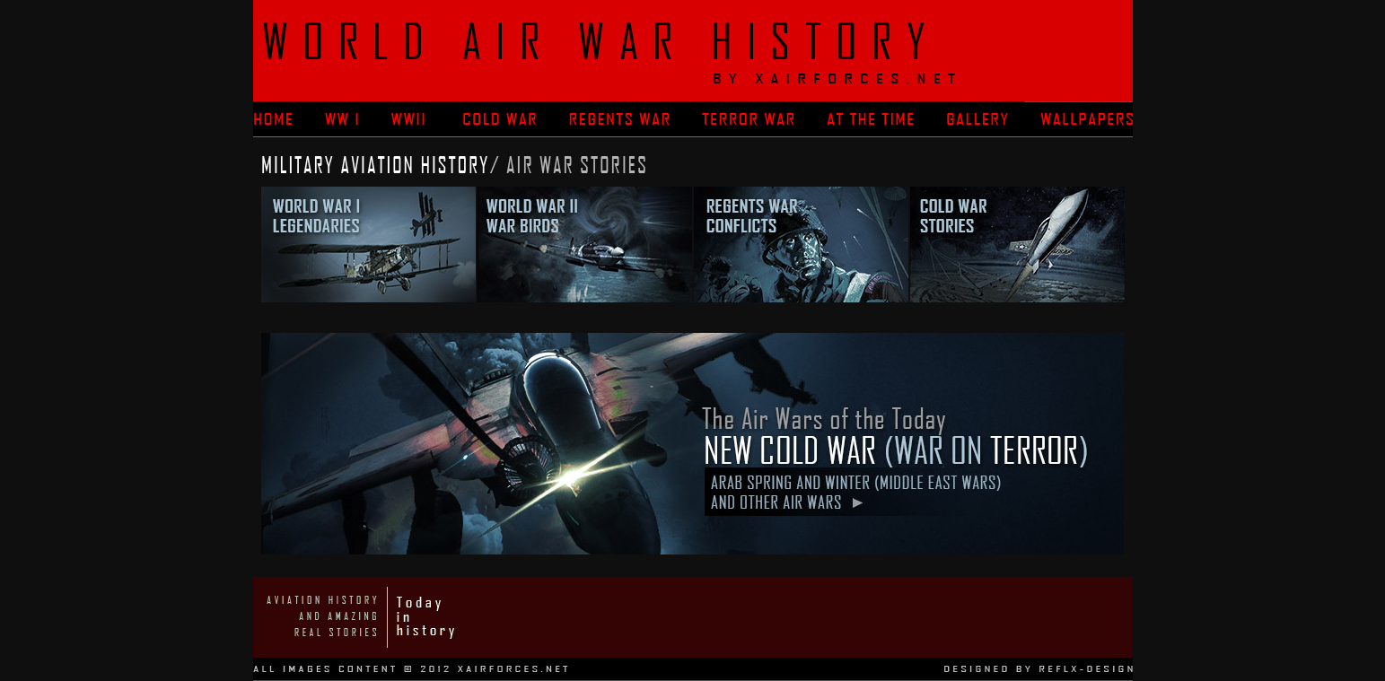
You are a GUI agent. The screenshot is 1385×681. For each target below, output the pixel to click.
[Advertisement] (806, 617)
